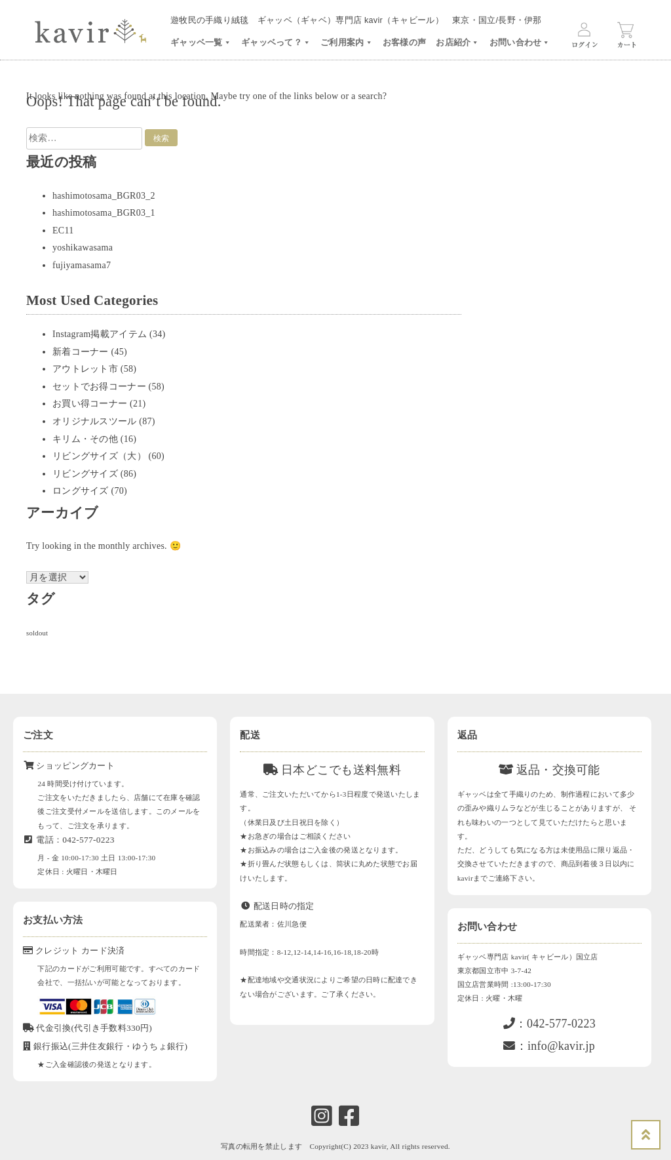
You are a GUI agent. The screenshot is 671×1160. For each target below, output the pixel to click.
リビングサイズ (85, 474)
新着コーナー (80, 352)
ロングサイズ (80, 491)
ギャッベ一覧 (200, 42)
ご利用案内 (346, 42)
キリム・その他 (85, 439)
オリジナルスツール (94, 421)
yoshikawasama (82, 247)
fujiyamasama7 (81, 265)
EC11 (63, 230)
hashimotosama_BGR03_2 (103, 196)
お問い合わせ (519, 42)
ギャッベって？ (276, 42)
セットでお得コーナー (99, 386)
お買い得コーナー (89, 404)
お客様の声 (404, 42)
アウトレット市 (85, 369)
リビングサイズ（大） (99, 456)
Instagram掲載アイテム (99, 334)
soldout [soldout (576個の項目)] (37, 633)
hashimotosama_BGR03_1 (103, 213)
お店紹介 (457, 42)
